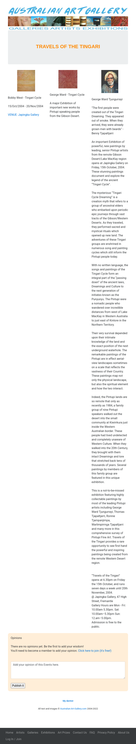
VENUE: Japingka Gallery (23, 114)
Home (9, 732)
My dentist (68, 701)
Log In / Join (13, 739)
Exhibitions (48, 732)
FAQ (92, 732)
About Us (123, 732)
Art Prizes (64, 732)
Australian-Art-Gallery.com (73, 708)
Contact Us (80, 732)
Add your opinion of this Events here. (68, 670)
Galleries (32, 732)
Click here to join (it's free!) (94, 650)
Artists (20, 732)
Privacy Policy (106, 732)
